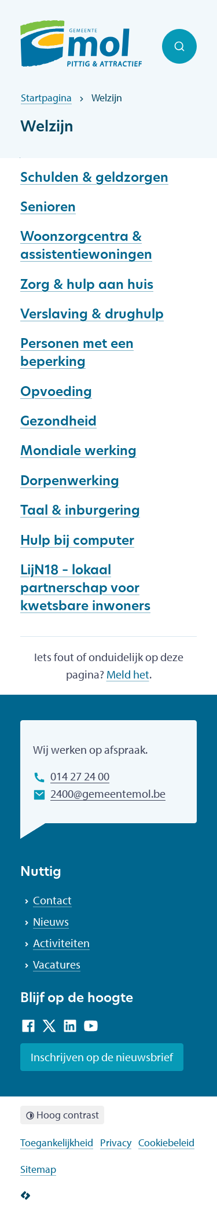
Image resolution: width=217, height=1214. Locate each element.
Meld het (127, 674)
